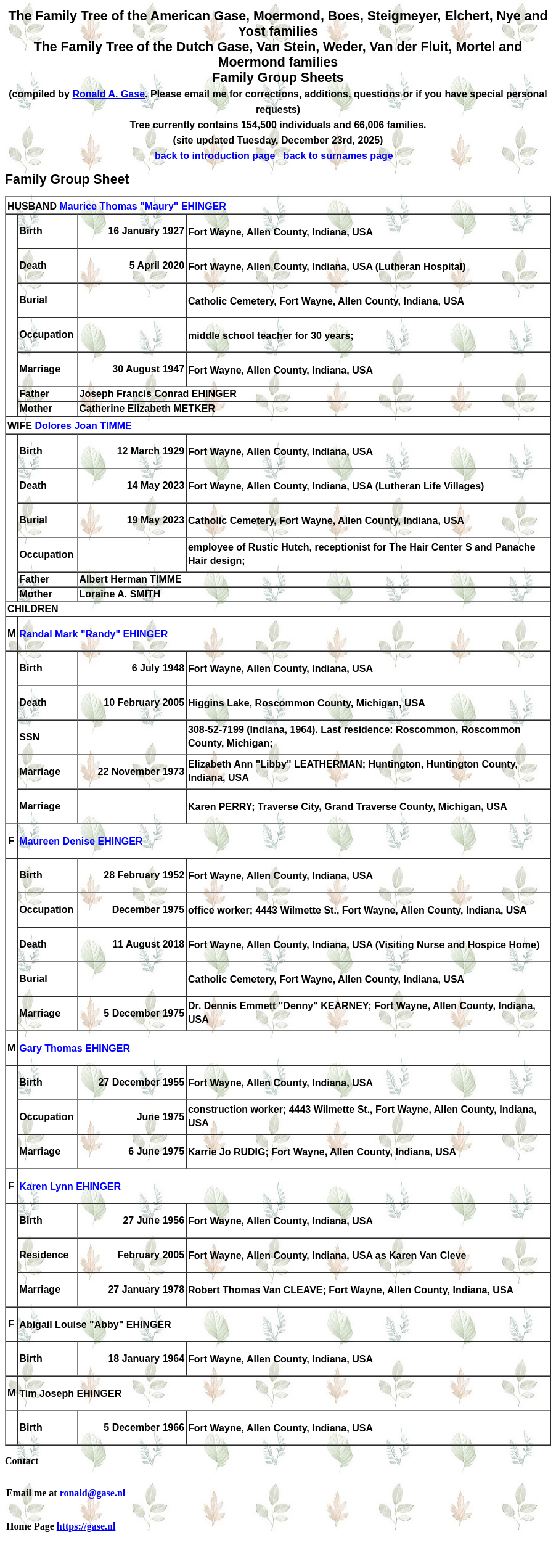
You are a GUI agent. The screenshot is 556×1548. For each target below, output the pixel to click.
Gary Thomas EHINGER (74, 1049)
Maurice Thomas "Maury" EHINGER (142, 206)
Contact (21, 1461)
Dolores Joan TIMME (83, 426)
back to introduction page (215, 155)
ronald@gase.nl (93, 1493)
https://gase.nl (86, 1526)
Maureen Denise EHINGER (80, 842)
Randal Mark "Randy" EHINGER (93, 634)
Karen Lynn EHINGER (70, 1187)
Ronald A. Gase (108, 94)
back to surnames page (338, 155)
